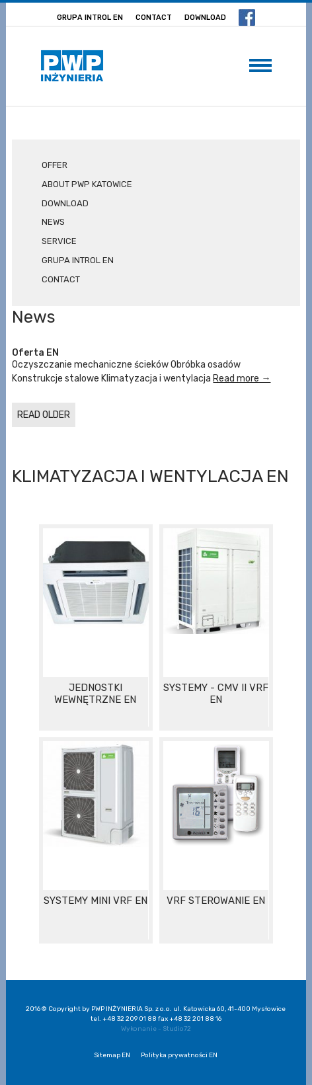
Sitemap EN (112, 1055)
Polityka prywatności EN (179, 1055)
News (53, 222)
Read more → (241, 378)
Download (205, 17)
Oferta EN (35, 352)
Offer (54, 165)
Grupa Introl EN (90, 17)
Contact (154, 17)
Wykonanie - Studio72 (156, 1029)
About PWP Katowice (87, 184)
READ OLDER (43, 415)
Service (59, 241)
